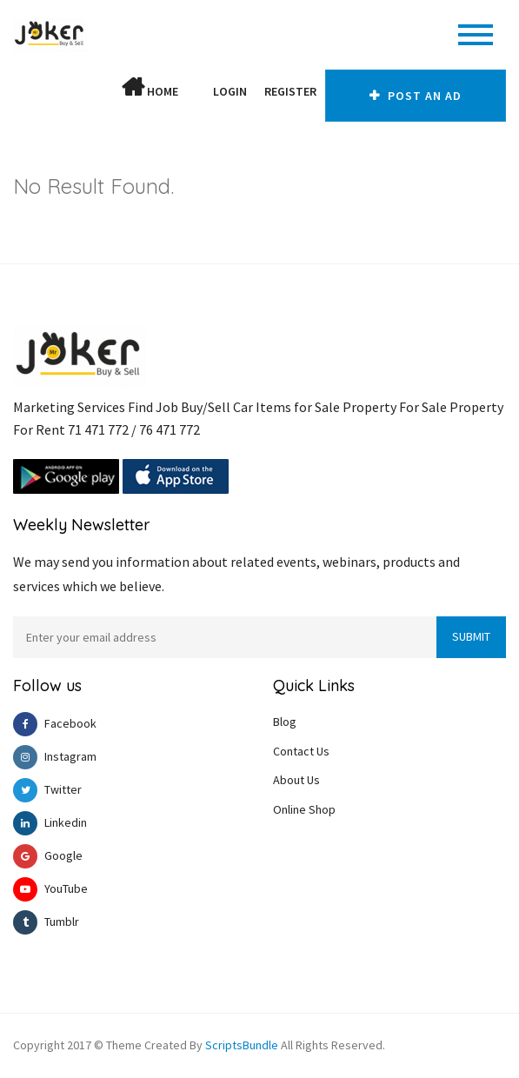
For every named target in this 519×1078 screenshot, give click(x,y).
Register (290, 91)
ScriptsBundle (241, 1045)
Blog (284, 721)
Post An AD (415, 95)
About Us (296, 780)
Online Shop (304, 809)
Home (150, 88)
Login (230, 91)
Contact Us (301, 751)
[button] (195, 91)
